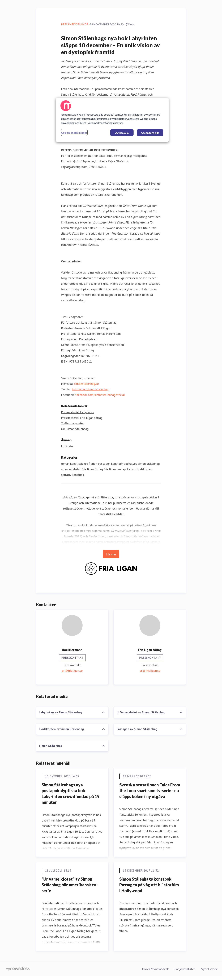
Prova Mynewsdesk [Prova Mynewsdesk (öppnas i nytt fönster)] (155, 969)
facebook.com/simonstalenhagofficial (100, 395)
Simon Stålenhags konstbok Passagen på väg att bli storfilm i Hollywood (149, 884)
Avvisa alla (122, 132)
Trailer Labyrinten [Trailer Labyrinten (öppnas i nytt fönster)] (72, 423)
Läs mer (111, 554)
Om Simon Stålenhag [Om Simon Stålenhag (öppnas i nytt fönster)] (75, 429)
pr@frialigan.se (72, 671)
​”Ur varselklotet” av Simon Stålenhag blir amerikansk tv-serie (69, 884)
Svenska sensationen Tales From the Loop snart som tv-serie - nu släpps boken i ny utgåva (149, 790)
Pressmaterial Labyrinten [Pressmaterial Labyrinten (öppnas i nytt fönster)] (77, 412)
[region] (112, 120)
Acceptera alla (150, 132)
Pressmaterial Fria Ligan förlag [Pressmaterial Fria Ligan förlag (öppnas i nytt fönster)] (82, 418)
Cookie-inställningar (74, 132)
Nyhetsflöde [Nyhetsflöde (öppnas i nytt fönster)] (209, 969)
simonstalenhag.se (86, 384)
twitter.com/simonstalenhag (90, 389)
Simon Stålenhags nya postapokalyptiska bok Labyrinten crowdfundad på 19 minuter (71, 793)
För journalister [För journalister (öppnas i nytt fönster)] (184, 969)
